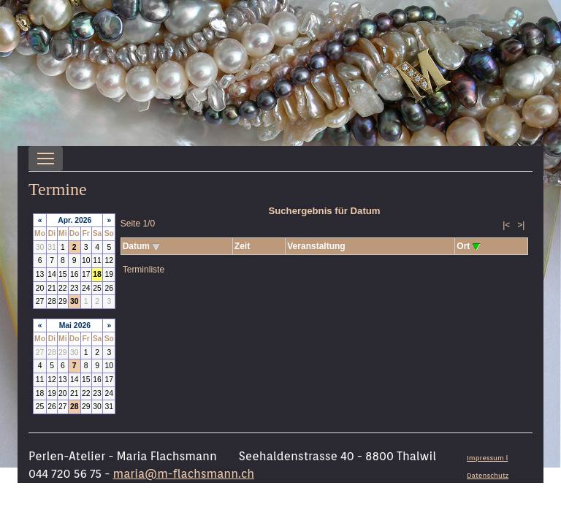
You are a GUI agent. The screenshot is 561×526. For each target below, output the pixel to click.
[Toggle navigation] (45, 158)
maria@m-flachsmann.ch (183, 474)
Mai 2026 (75, 325)
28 (74, 407)
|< (506, 225)
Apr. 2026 (74, 220)
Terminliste (143, 269)
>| (520, 225)
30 (74, 301)
